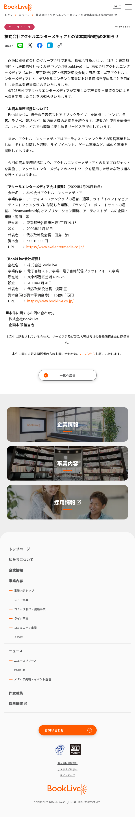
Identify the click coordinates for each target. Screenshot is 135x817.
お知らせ (20, 670)
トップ (8, 15)
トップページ (19, 549)
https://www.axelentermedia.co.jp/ (55, 246)
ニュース (24, 15)
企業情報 (16, 570)
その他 (18, 637)
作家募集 (16, 693)
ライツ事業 (21, 618)
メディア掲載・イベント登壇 (32, 679)
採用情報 (16, 703)
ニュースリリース (19, 27)
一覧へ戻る (60, 375)
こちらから (87, 353)
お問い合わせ (68, 730)
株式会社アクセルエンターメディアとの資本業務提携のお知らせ (76, 15)
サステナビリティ (67, 769)
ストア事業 (21, 600)
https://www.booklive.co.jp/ (50, 301)
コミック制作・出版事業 (30, 609)
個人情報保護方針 (67, 763)
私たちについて (21, 559)
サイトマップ (67, 775)
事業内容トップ (24, 590)
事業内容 (16, 580)
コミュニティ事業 (25, 628)
